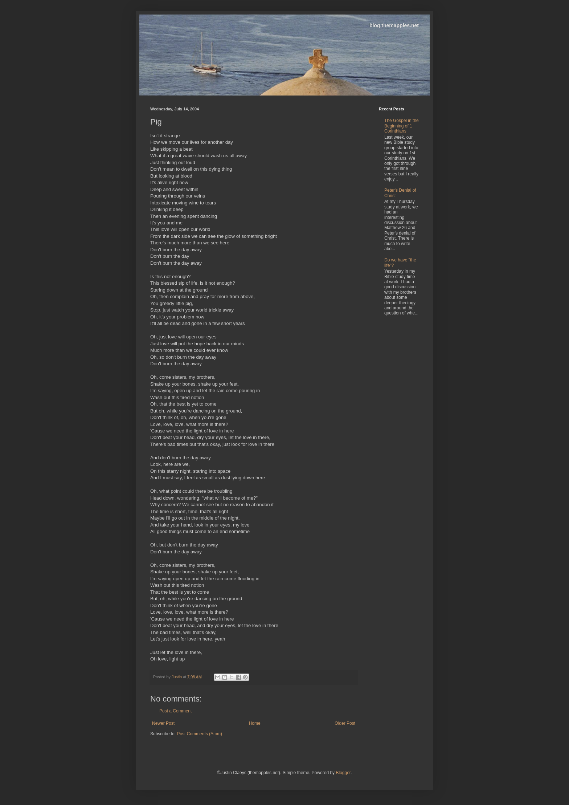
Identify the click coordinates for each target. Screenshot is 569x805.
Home (255, 723)
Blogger (343, 772)
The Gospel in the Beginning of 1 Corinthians (401, 126)
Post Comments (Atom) (199, 733)
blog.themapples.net (394, 25)
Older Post (345, 723)
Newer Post (163, 723)
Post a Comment (175, 710)
